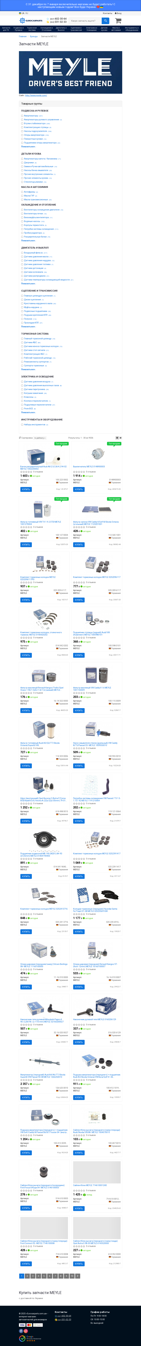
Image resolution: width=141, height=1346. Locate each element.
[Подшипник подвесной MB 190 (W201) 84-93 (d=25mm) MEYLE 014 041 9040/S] (44, 840)
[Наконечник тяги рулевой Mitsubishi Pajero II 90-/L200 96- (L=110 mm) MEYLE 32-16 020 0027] (44, 1006)
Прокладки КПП (33, 323)
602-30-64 (57, 18)
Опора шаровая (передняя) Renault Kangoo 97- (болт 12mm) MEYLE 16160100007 (95, 965)
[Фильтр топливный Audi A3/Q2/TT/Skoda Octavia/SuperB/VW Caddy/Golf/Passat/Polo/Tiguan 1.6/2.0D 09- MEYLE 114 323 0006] (44, 730)
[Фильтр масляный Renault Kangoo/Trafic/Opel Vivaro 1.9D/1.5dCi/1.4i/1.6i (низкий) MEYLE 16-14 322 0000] (44, 674)
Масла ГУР (30, 196)
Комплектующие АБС (35, 354)
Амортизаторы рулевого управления (43, 119)
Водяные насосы (34, 221)
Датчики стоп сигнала (36, 350)
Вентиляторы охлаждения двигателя (43, 210)
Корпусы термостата (35, 225)
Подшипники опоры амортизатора (42, 143)
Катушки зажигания (35, 393)
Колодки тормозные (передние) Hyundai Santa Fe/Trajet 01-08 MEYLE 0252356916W (95, 910)
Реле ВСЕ (30, 408)
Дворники (30, 162)
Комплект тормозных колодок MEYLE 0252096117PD (38, 578)
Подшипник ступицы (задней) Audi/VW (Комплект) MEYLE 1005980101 (91, 633)
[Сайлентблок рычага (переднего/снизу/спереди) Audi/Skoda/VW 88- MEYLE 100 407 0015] (96, 1117)
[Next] (77, 1276)
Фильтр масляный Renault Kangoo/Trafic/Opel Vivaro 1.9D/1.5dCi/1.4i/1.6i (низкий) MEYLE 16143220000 (41, 689)
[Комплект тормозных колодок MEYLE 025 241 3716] (44, 896)
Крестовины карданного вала (40, 303)
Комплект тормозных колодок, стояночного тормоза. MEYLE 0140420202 (41, 633)
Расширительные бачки (37, 237)
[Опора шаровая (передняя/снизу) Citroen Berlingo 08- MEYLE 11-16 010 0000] (44, 951)
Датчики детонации (35, 268)
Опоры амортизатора (36, 135)
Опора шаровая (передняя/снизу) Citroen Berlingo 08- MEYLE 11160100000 (44, 965)
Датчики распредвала (36, 276)
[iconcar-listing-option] (120, 438)
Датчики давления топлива (38, 264)
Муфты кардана (33, 307)
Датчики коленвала (35, 272)
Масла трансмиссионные (38, 199)
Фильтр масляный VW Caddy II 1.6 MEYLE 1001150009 (92, 689)
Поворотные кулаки (35, 139)
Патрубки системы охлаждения (41, 229)
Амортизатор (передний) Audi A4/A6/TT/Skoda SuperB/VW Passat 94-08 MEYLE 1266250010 (42, 1076)
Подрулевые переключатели (39, 405)
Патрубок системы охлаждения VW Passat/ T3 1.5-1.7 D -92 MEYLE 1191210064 (97, 799)
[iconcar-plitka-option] (117, 438)
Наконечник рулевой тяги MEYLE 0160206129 (94, 1019)
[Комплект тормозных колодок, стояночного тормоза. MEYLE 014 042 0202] (44, 619)
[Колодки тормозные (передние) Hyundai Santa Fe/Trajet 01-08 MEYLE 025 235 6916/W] (97, 895)
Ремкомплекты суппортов (37, 362)
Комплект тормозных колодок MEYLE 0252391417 (96, 853)
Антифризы (31, 192)
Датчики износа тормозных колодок (43, 346)
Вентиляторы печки (35, 213)
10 (72, 1276)
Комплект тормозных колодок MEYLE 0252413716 (44, 909)
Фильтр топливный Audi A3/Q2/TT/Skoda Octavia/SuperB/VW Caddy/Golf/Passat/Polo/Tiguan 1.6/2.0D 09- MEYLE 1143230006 (40, 744)
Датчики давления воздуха (38, 381)
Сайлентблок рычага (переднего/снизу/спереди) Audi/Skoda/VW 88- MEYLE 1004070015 (96, 1131)
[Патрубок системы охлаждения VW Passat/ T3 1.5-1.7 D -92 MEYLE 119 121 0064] (97, 785)
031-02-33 (57, 21)
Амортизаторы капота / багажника (42, 159)
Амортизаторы (33, 116)
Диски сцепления (34, 299)
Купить (26, 489)
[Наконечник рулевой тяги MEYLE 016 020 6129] (97, 1006)
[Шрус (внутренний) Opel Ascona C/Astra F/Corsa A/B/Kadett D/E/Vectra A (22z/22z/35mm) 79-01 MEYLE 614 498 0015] (44, 785)
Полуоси (30, 319)
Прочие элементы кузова (38, 178)
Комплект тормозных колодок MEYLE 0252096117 (96, 577)
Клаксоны (30, 397)
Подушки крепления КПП (37, 315)
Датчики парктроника (36, 389)
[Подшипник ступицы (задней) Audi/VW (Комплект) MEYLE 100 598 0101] (96, 619)
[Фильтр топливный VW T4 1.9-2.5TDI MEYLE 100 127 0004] (44, 509)
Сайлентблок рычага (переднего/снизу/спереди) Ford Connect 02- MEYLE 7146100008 (43, 1242)
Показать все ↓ (28, 146)
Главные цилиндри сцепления (40, 296)
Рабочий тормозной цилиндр (40, 358)
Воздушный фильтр (35, 253)
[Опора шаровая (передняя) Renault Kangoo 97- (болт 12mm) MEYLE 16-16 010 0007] (96, 951)
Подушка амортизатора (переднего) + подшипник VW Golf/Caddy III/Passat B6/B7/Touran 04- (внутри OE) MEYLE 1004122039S (44, 1131)
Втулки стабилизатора (37, 123)
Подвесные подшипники (37, 311)
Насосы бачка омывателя (38, 170)
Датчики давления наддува (39, 260)
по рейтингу (39, 438)
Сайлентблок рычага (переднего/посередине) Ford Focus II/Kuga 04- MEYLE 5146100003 (42, 1186)
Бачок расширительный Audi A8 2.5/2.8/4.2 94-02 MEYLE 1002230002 (43, 467)
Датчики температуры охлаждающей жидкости (48, 280)
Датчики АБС (32, 342)
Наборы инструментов (36, 424)
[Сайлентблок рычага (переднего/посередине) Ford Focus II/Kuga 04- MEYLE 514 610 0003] (44, 1172)
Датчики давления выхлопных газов (43, 385)
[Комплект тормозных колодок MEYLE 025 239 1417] (96, 840)
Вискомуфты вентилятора (38, 217)
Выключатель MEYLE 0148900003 (89, 466)
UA (21, 13)
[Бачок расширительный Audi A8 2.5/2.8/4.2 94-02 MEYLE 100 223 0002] (44, 453)
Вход (118, 13)
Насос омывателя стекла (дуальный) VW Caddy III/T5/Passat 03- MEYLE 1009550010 (95, 744)
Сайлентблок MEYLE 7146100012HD (90, 1185)
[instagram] (26, 1331)
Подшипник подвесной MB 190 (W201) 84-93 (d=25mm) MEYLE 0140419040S (41, 854)
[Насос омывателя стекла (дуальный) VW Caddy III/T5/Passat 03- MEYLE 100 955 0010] (96, 730)
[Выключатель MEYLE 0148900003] (96, 453)
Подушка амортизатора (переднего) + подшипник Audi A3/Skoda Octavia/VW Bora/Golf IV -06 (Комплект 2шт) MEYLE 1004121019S (96, 1076)
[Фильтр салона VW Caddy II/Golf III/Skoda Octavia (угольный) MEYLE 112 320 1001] (96, 509)
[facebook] (21, 1331)
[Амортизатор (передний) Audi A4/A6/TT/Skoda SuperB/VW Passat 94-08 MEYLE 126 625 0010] (44, 1061)
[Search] (105, 21)
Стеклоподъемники (35, 182)
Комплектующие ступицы (37, 127)
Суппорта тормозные (35, 365)
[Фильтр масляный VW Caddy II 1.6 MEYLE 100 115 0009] (96, 674)
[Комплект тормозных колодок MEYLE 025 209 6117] (96, 564)
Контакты (107, 13)
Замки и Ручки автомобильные (40, 166)
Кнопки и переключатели (37, 401)
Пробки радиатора (34, 233)
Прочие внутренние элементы (40, 174)
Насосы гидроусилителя (37, 131)
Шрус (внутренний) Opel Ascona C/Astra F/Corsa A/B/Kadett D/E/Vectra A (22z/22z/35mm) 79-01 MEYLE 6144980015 (43, 799)
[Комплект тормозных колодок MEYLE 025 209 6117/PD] (44, 564)
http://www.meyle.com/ (36, 95)
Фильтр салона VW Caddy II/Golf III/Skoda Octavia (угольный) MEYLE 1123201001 (96, 523)
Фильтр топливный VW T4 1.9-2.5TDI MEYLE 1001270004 (40, 523)
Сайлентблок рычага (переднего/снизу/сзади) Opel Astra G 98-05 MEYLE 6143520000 (95, 1242)
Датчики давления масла (38, 256)
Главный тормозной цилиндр (39, 338)
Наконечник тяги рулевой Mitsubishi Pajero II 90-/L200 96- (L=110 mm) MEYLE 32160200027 (42, 1020)
